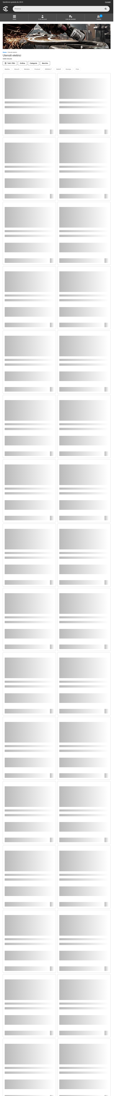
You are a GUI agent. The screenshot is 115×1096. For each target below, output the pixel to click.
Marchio (45, 63)
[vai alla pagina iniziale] (5, 11)
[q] (61, 9)
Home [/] (4, 52)
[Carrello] (98, 17)
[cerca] (105, 9)
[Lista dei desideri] (71, 17)
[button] (14, 17)
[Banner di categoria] (57, 36)
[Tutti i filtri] (10, 63)
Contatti (108, 2)
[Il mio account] (42, 17)
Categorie (33, 63)
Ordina (22, 63)
